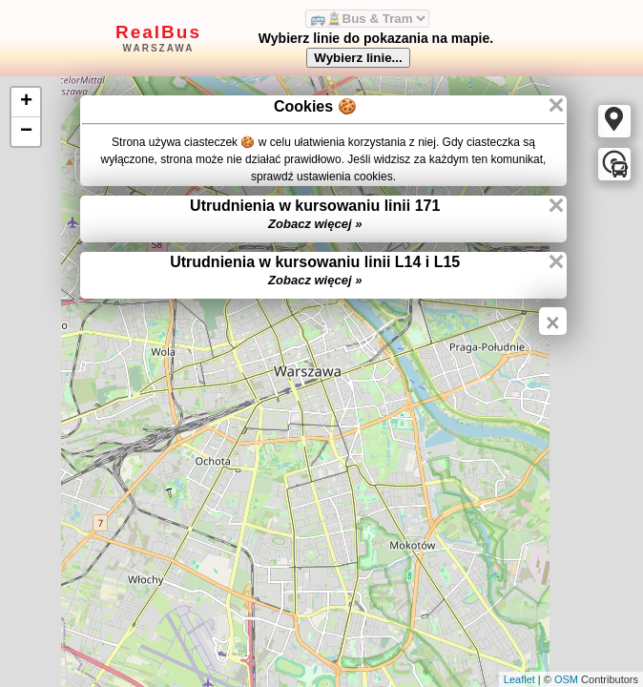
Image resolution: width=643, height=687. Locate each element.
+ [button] (26, 102)
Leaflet (519, 679)
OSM (566, 679)
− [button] (26, 131)
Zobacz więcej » (315, 224)
